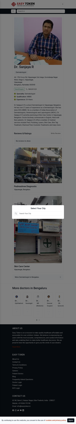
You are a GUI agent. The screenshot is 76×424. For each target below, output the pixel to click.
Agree (71, 420)
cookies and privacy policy (56, 420)
